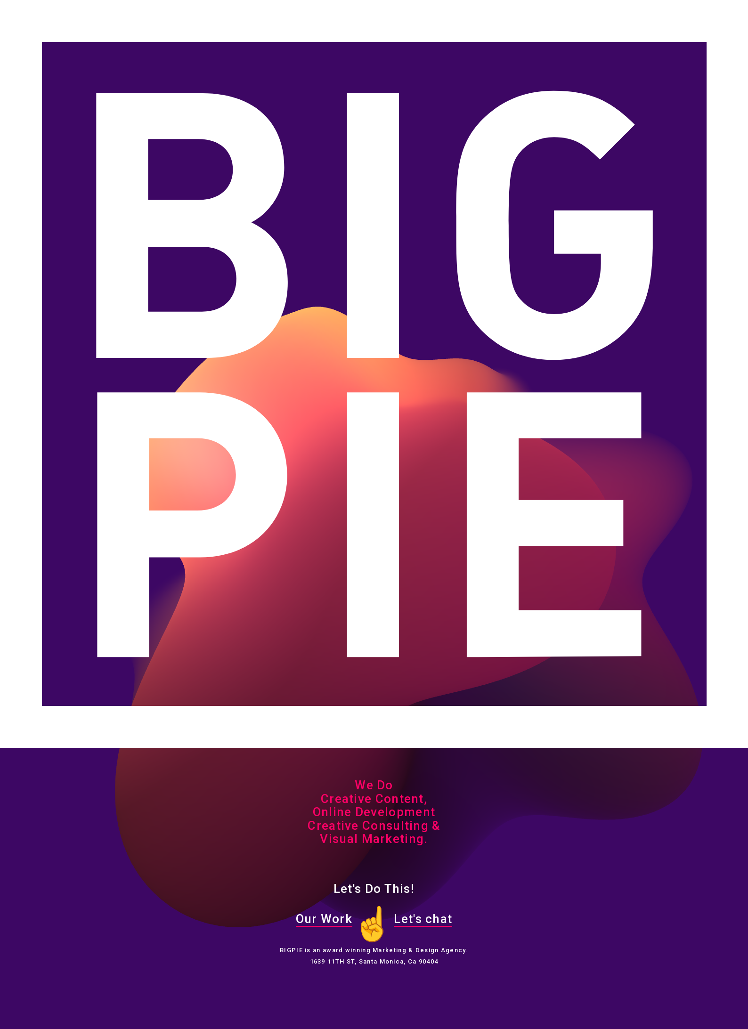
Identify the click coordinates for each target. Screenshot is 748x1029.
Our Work (324, 919)
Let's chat (423, 919)
